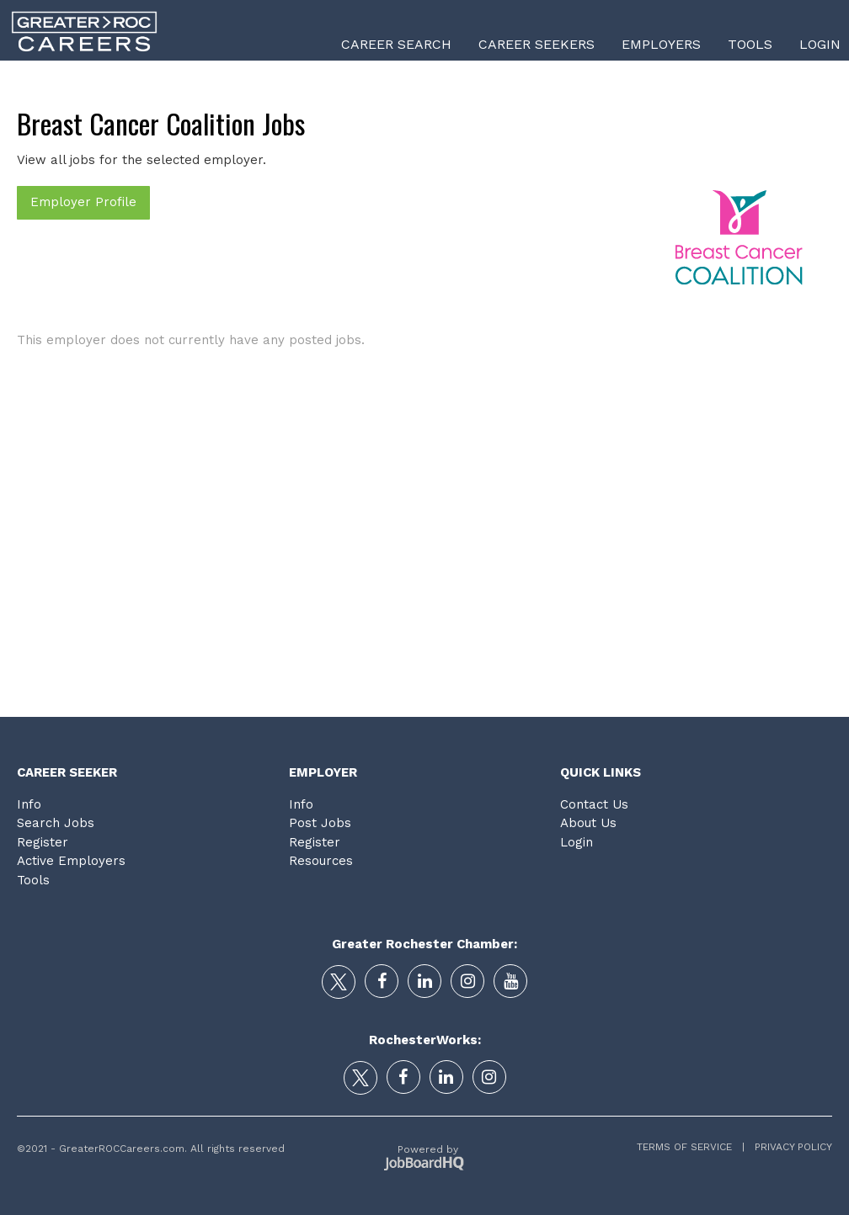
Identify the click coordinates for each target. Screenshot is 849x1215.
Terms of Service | (691, 1147)
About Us (588, 822)
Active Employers (71, 860)
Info (29, 804)
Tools (750, 44)
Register (42, 842)
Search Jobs (55, 822)
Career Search (396, 44)
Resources (321, 860)
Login (820, 44)
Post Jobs (320, 822)
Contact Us (594, 804)
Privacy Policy (788, 1147)
